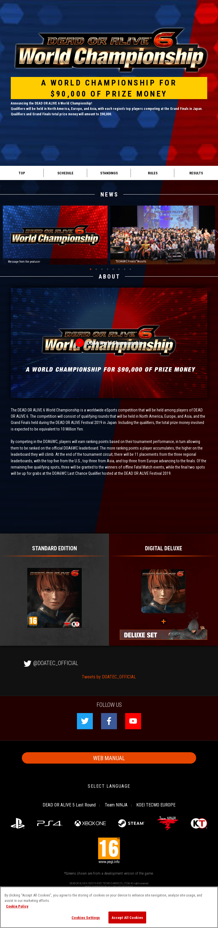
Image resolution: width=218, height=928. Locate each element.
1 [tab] (90, 269)
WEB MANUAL (109, 758)
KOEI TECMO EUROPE (155, 804)
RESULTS (196, 172)
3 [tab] (102, 269)
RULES (153, 172)
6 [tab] (119, 269)
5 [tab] (113, 269)
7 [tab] (124, 269)
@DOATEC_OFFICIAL (50, 663)
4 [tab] (107, 269)
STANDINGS (109, 172)
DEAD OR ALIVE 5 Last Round (69, 804)
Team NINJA (116, 804)
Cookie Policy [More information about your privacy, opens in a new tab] (17, 906)
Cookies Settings (86, 917)
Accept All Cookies (127, 917)
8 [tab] (130, 269)
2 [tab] (96, 269)
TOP (21, 172)
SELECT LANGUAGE (109, 785)
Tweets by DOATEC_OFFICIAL (109, 676)
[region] (109, 907)
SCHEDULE (65, 172)
